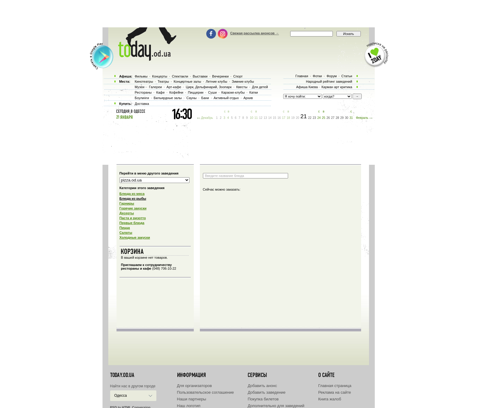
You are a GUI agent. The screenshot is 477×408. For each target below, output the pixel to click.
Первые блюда (132, 223)
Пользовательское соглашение (205, 392)
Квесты (241, 87)
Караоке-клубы (233, 92)
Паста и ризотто (133, 218)
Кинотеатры (144, 81)
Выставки (200, 76)
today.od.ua (122, 375)
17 (283, 117)
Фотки (317, 76)
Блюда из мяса (132, 193)
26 (328, 117)
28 (337, 117)
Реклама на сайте (334, 392)
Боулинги (142, 98)
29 (342, 117)
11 (256, 117)
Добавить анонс (262, 385)
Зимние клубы (243, 81)
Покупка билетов (263, 399)
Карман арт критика (337, 87)
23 (314, 117)
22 (310, 117)
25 (323, 117)
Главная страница (334, 385)
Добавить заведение (266, 392)
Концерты (159, 76)
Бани (205, 98)
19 (292, 117)
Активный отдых (226, 98)
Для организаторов (194, 385)
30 (346, 117)
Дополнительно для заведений (276, 405)
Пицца (125, 228)
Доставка (142, 103)
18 (288, 117)
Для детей (260, 87)
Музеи (139, 87)
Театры (163, 81)
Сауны (191, 98)
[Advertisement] (238, 13)
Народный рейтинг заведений (329, 81)
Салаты (126, 232)
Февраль (362, 117)
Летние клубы (216, 81)
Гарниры (127, 203)
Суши (212, 92)
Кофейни (176, 92)
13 (265, 117)
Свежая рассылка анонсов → (254, 33)
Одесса (120, 395)
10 (251, 117)
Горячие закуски (133, 208)
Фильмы (141, 76)
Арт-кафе (173, 87)
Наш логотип (188, 405)
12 (260, 117)
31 (351, 117)
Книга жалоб (329, 399)
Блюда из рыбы (133, 198)
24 (319, 117)
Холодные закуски (135, 237)
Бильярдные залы (168, 98)
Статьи (346, 76)
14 (270, 117)
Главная (301, 76)
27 (332, 117)
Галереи (155, 87)
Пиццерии (196, 92)
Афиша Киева (307, 87)
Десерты (127, 213)
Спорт (238, 76)
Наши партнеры (191, 399)
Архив (248, 98)
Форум (331, 76)
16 (279, 117)
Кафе (160, 92)
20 (297, 117)
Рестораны (143, 92)
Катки (253, 92)
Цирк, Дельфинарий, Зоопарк (209, 87)
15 (274, 117)
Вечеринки (220, 76)
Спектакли (180, 76)
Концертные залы (187, 81)
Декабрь (207, 117)
